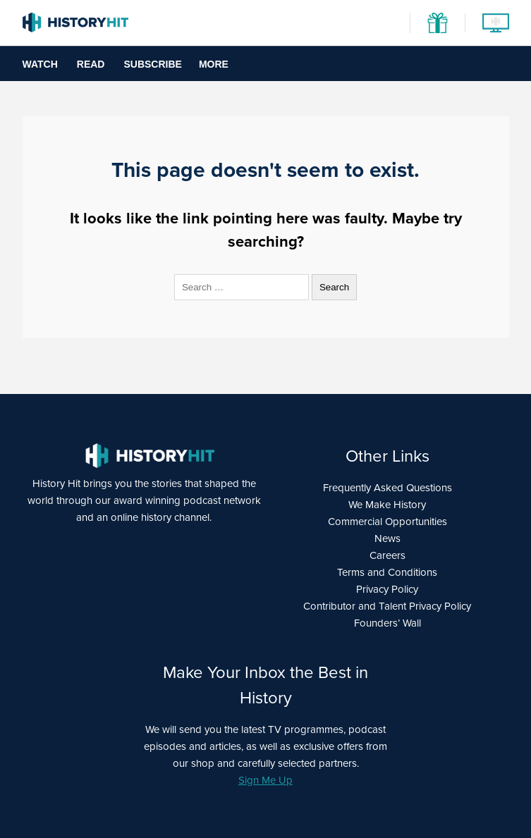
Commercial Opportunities (387, 521)
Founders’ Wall (387, 623)
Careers (387, 555)
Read (91, 64)
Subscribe (152, 64)
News (387, 538)
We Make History (387, 504)
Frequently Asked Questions (387, 487)
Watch (40, 64)
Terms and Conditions (387, 572)
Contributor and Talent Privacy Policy (387, 606)
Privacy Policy (387, 589)
